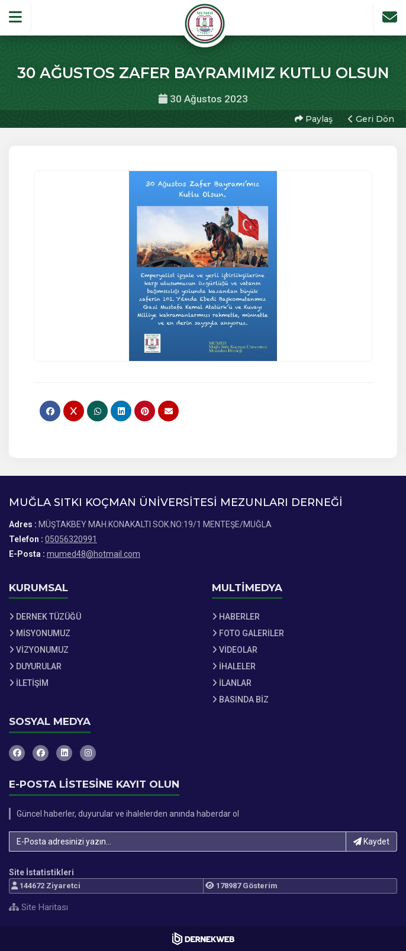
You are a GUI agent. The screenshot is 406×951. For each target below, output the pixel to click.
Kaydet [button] (371, 841)
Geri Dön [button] (371, 119)
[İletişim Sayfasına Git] (389, 17)
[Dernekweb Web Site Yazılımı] (203, 938)
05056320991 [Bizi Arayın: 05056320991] (71, 539)
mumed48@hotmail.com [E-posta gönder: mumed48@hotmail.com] (93, 554)
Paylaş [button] (314, 119)
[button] (15, 17)
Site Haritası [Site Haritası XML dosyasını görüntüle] (38, 907)
